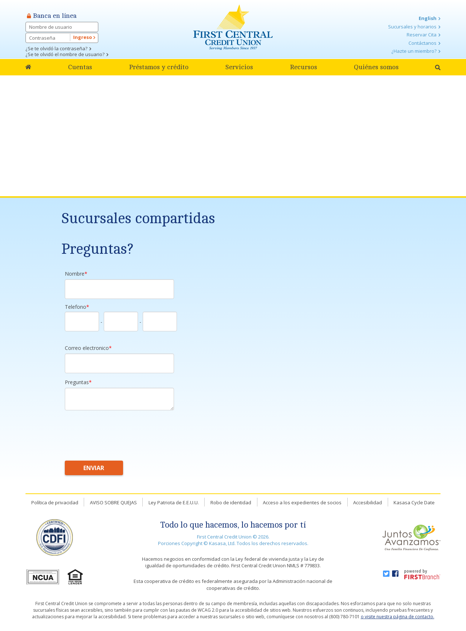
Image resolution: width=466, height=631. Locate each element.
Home (28, 67)
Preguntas (77, 382)
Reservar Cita (422, 34)
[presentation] (120, 431)
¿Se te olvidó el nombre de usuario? (64, 54)
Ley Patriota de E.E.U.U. (174, 502)
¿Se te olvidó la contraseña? (56, 48)
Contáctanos (422, 43)
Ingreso (84, 37)
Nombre (74, 273)
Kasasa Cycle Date (414, 502)
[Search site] (438, 67)
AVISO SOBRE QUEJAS (113, 502)
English (428, 18)
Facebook (395, 573)
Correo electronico (87, 347)
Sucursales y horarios (412, 26)
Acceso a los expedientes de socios (302, 502)
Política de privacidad (54, 502)
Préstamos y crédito (159, 67)
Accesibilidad (367, 502)
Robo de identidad (230, 502)
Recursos (303, 67)
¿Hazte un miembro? (414, 51)
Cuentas (80, 67)
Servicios (239, 67)
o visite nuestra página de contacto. (397, 617)
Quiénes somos (376, 67)
